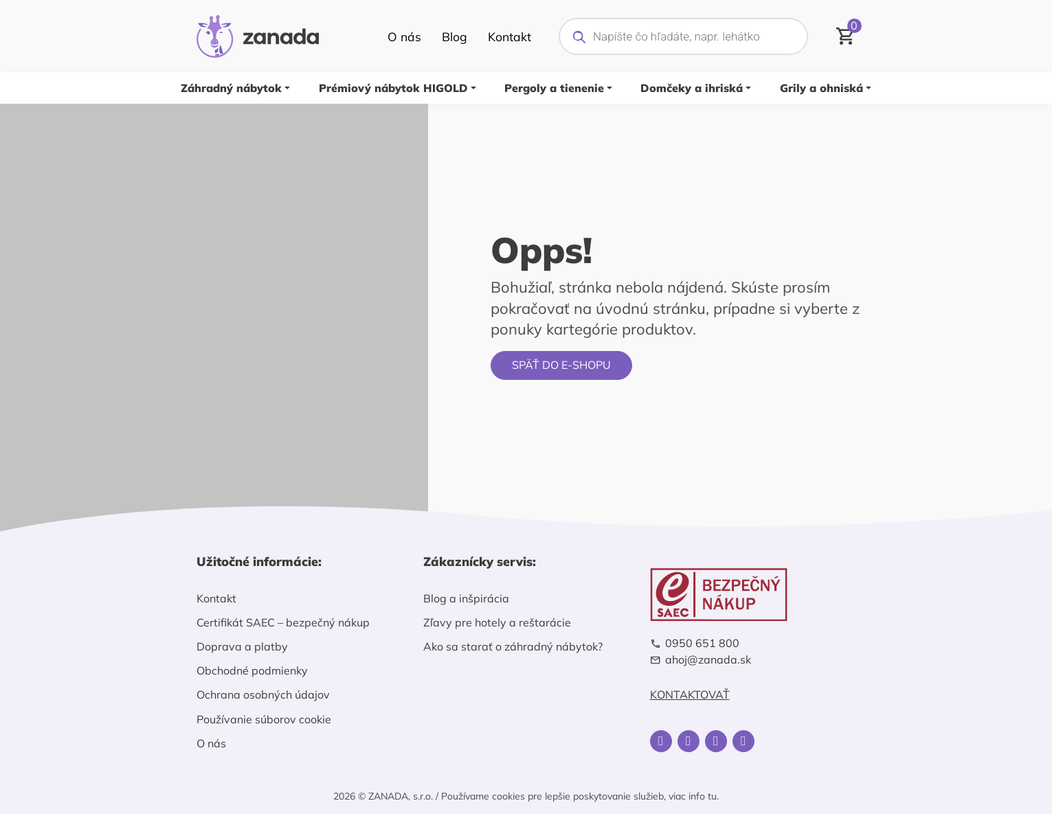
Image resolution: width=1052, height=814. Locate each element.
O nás (404, 36)
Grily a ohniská (821, 88)
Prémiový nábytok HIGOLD (393, 88)
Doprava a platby (242, 646)
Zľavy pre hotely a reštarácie (497, 622)
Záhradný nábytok (231, 88)
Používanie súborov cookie (264, 719)
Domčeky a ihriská (691, 88)
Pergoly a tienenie (554, 88)
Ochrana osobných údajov (263, 694)
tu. (713, 796)
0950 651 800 (702, 643)
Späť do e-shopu (561, 365)
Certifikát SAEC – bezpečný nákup (283, 622)
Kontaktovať (690, 694)
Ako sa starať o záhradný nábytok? (513, 646)
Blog (454, 36)
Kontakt (509, 36)
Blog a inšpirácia (466, 598)
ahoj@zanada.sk (708, 659)
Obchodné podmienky (252, 670)
